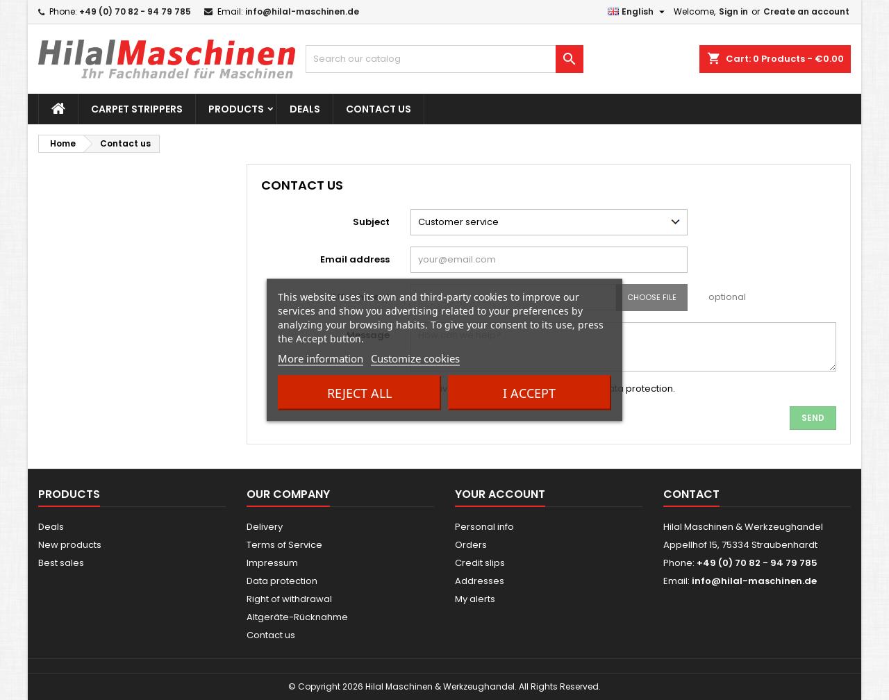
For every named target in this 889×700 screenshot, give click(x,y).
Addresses (479, 581)
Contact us (378, 109)
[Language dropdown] (638, 12)
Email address (355, 259)
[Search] (444, 59)
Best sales (61, 562)
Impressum (272, 562)
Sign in (733, 11)
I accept (529, 393)
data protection (637, 388)
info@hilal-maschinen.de (302, 11)
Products (236, 109)
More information (320, 358)
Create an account (806, 11)
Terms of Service (284, 544)
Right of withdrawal (289, 599)
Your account (500, 494)
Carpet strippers (137, 109)
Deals (305, 109)
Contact (691, 494)
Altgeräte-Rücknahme (297, 617)
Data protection (282, 581)
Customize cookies (415, 358)
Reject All (359, 393)
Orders (471, 544)
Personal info (484, 526)
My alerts (475, 599)
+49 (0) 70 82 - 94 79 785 (135, 11)
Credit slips (480, 562)
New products (69, 544)
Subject (371, 221)
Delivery (265, 526)
